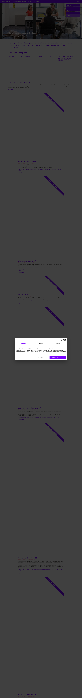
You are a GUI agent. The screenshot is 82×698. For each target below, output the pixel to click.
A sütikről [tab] (58, 343)
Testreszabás (40, 357)
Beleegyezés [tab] (23, 343)
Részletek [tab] (41, 343)
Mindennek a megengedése (57, 357)
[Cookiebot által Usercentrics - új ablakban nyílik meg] (61, 340)
